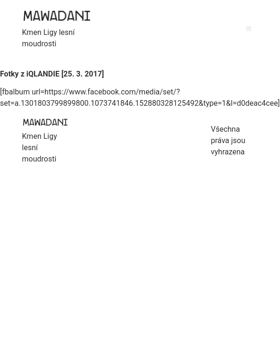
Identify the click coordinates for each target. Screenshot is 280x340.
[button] (248, 28)
